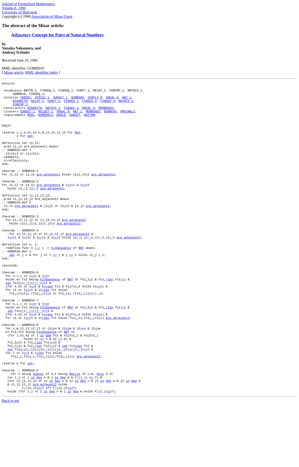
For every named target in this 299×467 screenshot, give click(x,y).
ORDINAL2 (127, 117)
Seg (39, 437)
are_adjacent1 (48, 193)
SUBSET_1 (60, 101)
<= (69, 206)
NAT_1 (126, 101)
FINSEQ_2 (89, 105)
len (11, 290)
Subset (38, 432)
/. (40, 336)
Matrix (74, 432)
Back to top (10, 463)
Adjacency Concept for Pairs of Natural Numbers (57, 34)
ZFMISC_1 (42, 101)
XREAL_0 (112, 101)
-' (24, 210)
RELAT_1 (37, 105)
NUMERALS (45, 122)
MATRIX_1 (125, 105)
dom (48, 386)
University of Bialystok (19, 12)
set (30, 147)
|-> (37, 281)
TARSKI (25, 101)
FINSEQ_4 (107, 105)
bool (100, 432)
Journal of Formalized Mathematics (28, 4)
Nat (77, 143)
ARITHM (89, 122)
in (42, 386)
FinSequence (61, 281)
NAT (81, 281)
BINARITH (20, 105)
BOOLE (61, 122)
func (25, 281)
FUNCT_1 (53, 105)
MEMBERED (105, 113)
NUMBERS (77, 101)
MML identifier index (41, 72)
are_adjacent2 (73, 248)
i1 (15, 159)
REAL (31, 122)
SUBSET (74, 122)
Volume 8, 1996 (13, 8)
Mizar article (13, 72)
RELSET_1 (45, 117)
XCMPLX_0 (95, 101)
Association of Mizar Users (51, 16)
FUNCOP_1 (20, 109)
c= (91, 437)
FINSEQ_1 (71, 105)
